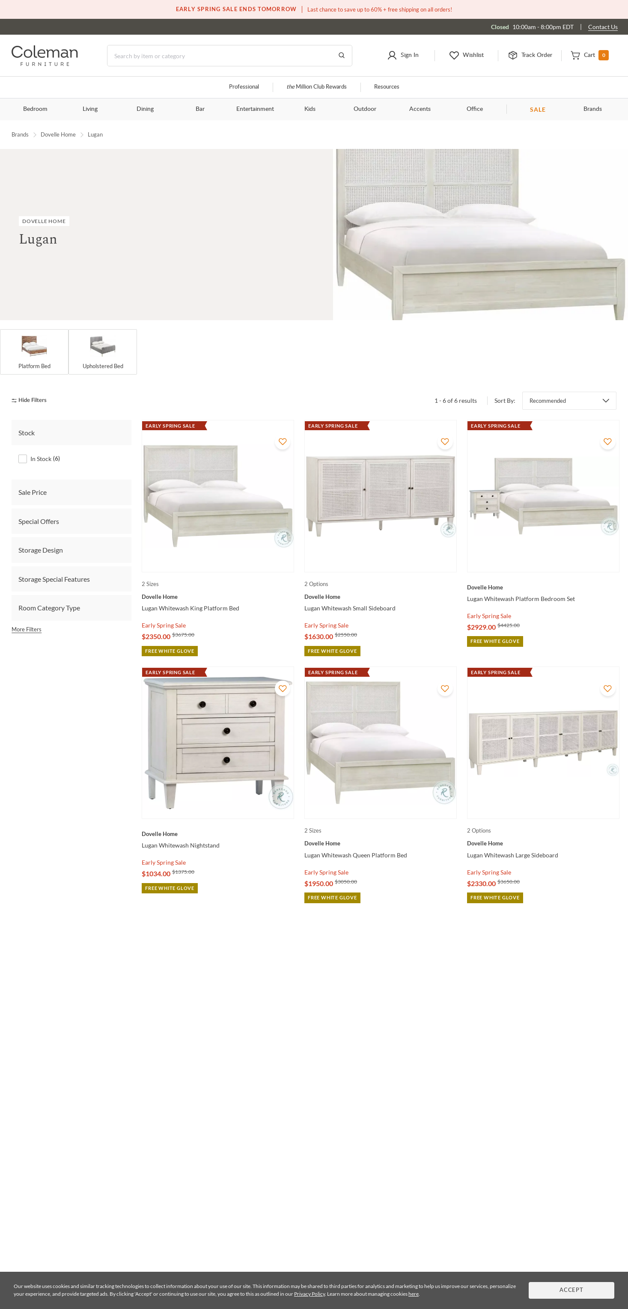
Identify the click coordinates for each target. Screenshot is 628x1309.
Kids (309, 109)
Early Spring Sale (164, 625)
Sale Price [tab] (32, 492)
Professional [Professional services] (244, 87)
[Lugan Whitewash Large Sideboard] (543, 843)
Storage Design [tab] (40, 550)
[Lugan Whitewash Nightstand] (218, 834)
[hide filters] (32, 400)
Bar (200, 109)
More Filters (27, 629)
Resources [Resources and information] (386, 87)
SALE (538, 109)
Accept (571, 1290)
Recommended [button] (548, 400)
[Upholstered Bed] (103, 352)
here (413, 1294)
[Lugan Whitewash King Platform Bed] (218, 596)
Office (475, 109)
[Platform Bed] (34, 352)
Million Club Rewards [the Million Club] (316, 87)
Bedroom (35, 109)
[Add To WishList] (282, 442)
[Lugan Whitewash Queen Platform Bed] (380, 843)
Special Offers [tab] (38, 521)
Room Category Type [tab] (49, 608)
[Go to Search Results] (341, 55)
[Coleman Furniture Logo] (45, 63)
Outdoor (365, 109)
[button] (403, 55)
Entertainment (255, 109)
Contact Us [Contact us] (603, 26)
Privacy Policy (309, 1294)
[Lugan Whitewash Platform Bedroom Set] (543, 587)
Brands (592, 109)
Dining (145, 109)
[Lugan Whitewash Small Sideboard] (380, 596)
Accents (420, 109)
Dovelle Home (58, 134)
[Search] (229, 55)
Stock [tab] (26, 432)
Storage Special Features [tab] (54, 579)
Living (90, 109)
